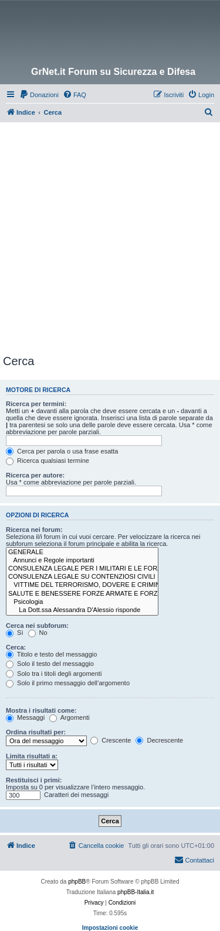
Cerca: (16, 647)
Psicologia (82, 602)
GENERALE (82, 552)
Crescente (110, 740)
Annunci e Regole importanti (82, 560)
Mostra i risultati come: (41, 710)
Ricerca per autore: (35, 475)
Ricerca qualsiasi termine (47, 460)
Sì (14, 632)
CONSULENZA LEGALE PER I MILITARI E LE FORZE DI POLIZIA (82, 569)
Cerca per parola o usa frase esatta (62, 451)
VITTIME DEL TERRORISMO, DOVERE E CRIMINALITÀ (82, 585)
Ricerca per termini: (36, 403)
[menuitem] (39, 95)
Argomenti (69, 717)
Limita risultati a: (31, 756)
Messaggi (25, 717)
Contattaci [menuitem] (194, 860)
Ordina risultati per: (36, 732)
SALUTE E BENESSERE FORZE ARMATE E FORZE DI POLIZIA (82, 594)
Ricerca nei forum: (34, 529)
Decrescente (159, 740)
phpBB (77, 881)
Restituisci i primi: (34, 780)
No (38, 632)
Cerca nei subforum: (37, 625)
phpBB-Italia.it (135, 892)
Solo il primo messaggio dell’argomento (68, 682)
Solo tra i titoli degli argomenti (53, 673)
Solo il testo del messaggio (50, 663)
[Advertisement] (110, 238)
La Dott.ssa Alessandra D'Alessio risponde (82, 610)
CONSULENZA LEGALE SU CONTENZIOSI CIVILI (82, 577)
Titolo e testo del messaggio (51, 654)
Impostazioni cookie (110, 928)
